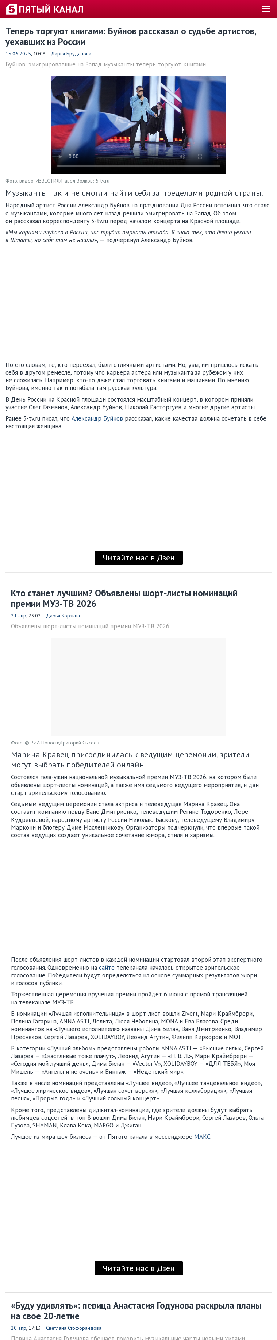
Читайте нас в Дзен (139, 557)
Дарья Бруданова (71, 53)
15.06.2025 (18, 53)
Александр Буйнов (97, 418)
